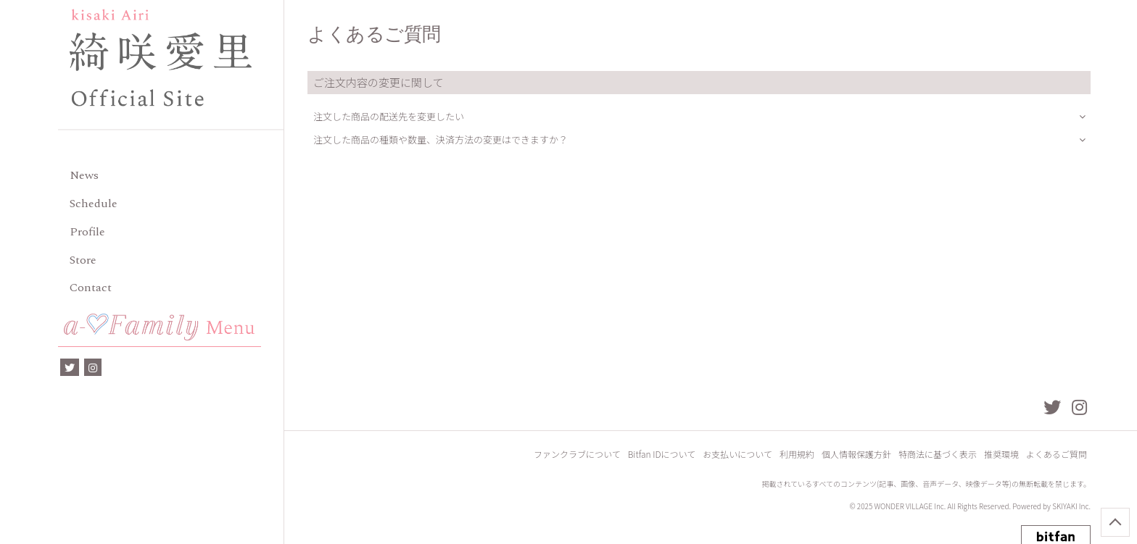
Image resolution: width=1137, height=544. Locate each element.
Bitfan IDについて (662, 454)
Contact (91, 287)
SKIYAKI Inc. (1071, 506)
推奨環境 (1001, 454)
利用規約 (797, 454)
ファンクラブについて (577, 454)
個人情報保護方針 (856, 454)
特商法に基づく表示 (937, 454)
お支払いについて (737, 454)
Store (83, 260)
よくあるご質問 (1056, 454)
